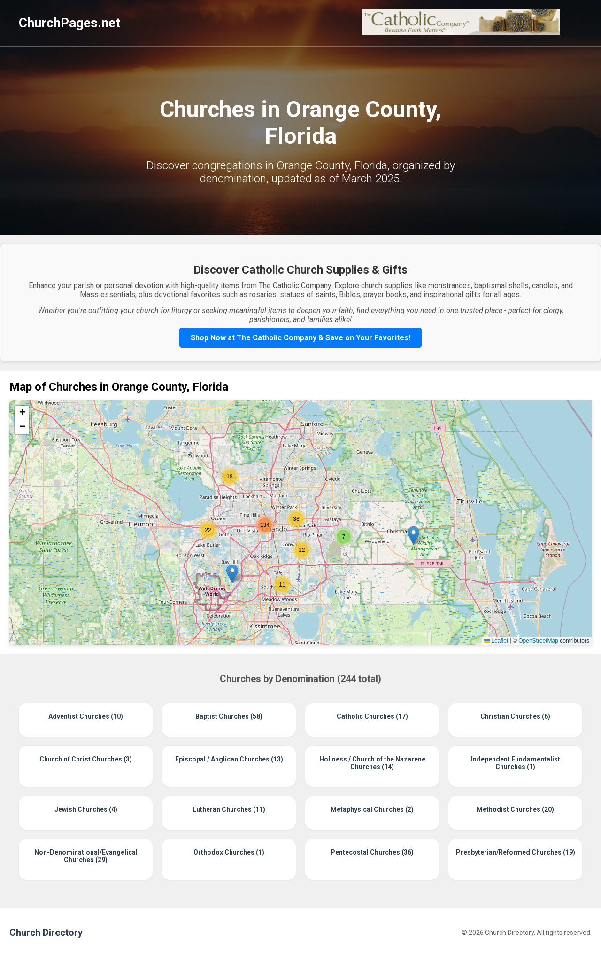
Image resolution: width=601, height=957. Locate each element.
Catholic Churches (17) (372, 716)
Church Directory (46, 932)
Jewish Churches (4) (85, 809)
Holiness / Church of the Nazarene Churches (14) (372, 762)
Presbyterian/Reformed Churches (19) (515, 852)
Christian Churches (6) (515, 716)
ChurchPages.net (69, 23)
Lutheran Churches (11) (229, 809)
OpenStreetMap (538, 640)
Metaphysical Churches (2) (372, 809)
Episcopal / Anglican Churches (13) (229, 759)
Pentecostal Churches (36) (372, 852)
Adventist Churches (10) (85, 716)
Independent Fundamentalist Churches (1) (515, 762)
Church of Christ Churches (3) (85, 759)
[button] (413, 535)
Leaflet (496, 640)
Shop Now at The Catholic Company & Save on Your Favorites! (300, 337)
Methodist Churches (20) (515, 809)
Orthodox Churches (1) (228, 852)
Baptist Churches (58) (228, 716)
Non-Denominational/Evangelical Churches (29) (86, 855)
